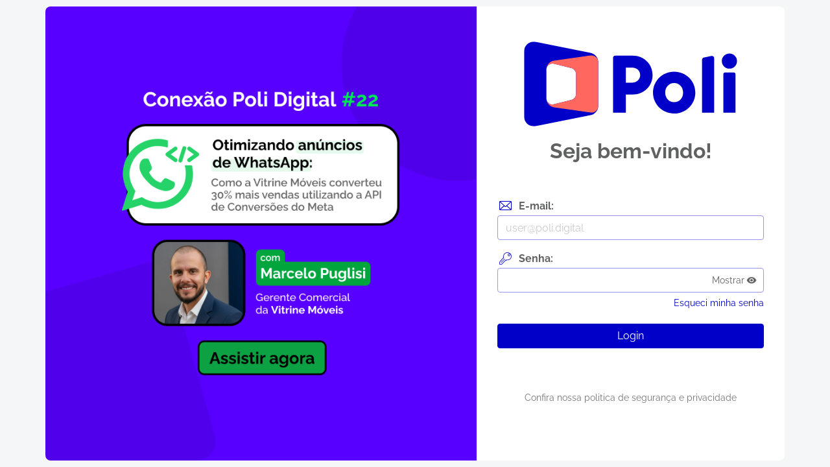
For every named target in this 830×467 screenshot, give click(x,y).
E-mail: (536, 206)
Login (630, 335)
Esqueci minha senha (719, 303)
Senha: (536, 258)
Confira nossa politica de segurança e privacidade (631, 397)
